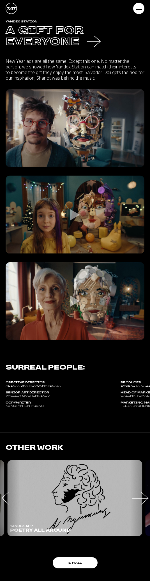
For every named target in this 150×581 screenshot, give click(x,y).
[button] (10, 498)
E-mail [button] (75, 563)
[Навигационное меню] (138, 8)
